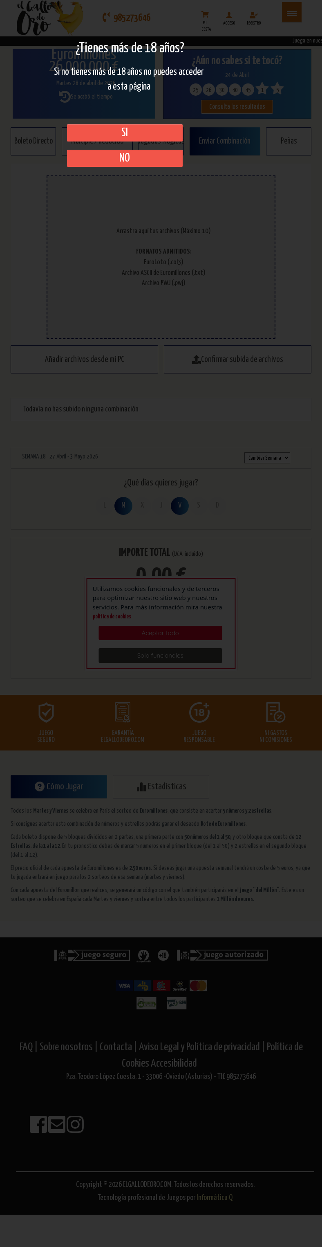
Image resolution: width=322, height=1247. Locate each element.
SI (124, 133)
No (124, 158)
